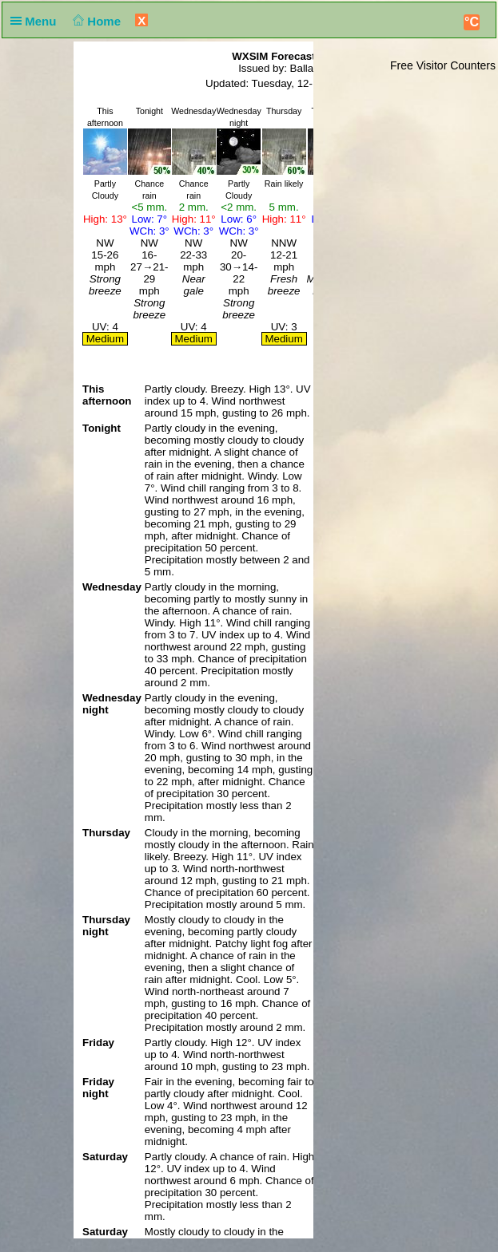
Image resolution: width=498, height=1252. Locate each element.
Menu (36, 21)
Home (95, 21)
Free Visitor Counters (443, 65)
